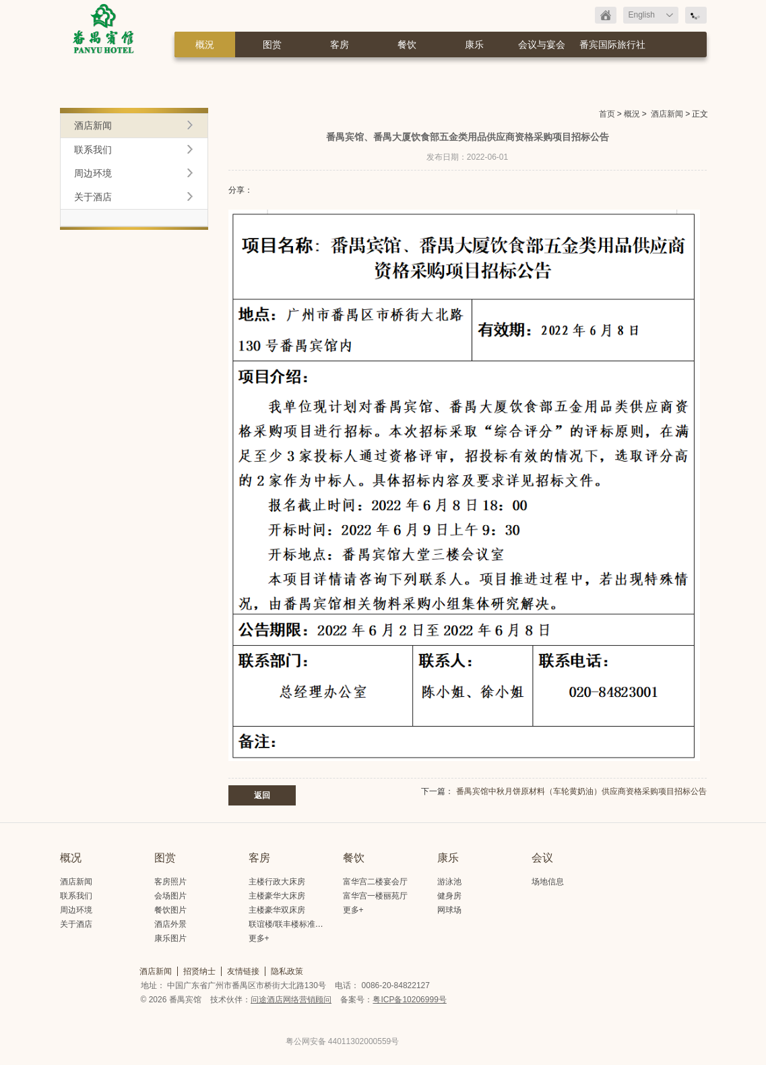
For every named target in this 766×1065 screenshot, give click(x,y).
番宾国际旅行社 (612, 44)
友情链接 (243, 971)
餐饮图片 (170, 910)
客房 (339, 44)
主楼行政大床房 (277, 881)
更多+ (259, 938)
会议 (542, 857)
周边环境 (93, 173)
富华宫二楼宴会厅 (375, 881)
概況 (204, 44)
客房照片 (170, 881)
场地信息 (548, 881)
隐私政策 (287, 971)
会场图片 (170, 896)
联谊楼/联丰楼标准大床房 (294, 924)
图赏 (272, 44)
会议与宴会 (541, 44)
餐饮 (406, 44)
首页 (607, 114)
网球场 (449, 910)
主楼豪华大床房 (277, 896)
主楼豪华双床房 (277, 910)
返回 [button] (262, 795)
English (642, 15)
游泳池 (449, 881)
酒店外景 (170, 924)
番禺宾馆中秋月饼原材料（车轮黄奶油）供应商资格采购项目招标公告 (581, 791)
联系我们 (93, 149)
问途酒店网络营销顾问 (291, 999)
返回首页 (605, 15)
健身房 (449, 896)
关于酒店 (93, 196)
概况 (71, 857)
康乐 (474, 44)
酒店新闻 (667, 114)
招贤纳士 (199, 971)
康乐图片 (170, 938)
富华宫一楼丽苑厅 (375, 896)
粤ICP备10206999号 (409, 999)
